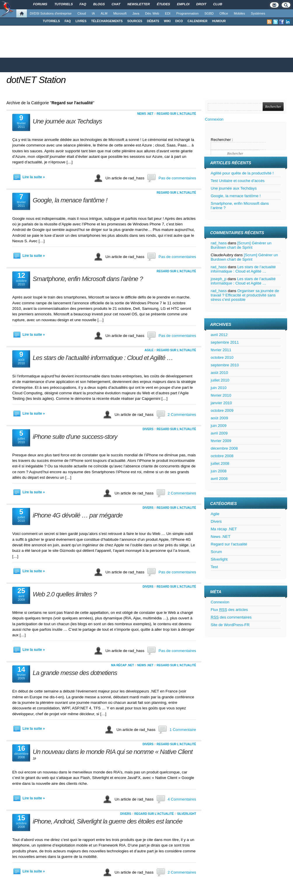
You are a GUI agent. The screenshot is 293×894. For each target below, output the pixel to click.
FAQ (67, 21)
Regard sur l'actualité (176, 113)
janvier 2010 (221, 403)
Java (135, 13)
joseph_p (218, 279)
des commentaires (231, 617)
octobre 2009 (222, 410)
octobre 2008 (222, 456)
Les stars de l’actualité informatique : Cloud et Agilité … (103, 357)
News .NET (145, 113)
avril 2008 (219, 478)
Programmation (187, 13)
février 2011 (221, 350)
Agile (149, 350)
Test (214, 567)
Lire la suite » (33, 177)
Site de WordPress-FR (230, 625)
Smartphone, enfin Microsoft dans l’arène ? (88, 278)
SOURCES (134, 21)
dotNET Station (36, 80)
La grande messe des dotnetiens (75, 672)
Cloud (81, 13)
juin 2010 (218, 388)
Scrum (216, 552)
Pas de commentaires (177, 178)
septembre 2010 (225, 365)
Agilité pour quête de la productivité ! (242, 173)
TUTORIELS (51, 21)
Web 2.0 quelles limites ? (65, 594)
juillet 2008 (220, 463)
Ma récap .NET (122, 665)
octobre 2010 (222, 357)
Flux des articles (229, 609)
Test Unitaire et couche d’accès (237, 181)
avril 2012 (219, 335)
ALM (104, 13)
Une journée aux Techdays (67, 121)
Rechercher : (222, 139)
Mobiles (239, 13)
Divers (147, 429)
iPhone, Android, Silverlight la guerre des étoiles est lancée (107, 821)
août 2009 (219, 418)
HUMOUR (219, 21)
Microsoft (119, 13)
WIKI (167, 21)
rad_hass (219, 243)
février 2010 (221, 395)
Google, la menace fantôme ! (70, 200)
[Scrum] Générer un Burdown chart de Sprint (241, 245)
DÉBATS (153, 21)
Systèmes (258, 13)
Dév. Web (152, 13)
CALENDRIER (197, 21)
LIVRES (81, 21)
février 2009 (221, 441)
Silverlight (186, 813)
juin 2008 (218, 471)
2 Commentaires (182, 414)
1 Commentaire (183, 729)
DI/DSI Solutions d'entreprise (50, 13)
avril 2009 (219, 433)
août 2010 (219, 372)
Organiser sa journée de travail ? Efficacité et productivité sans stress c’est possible (245, 295)
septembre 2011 (225, 342)
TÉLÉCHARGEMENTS (107, 21)
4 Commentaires (182, 799)
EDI (167, 13)
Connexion (214, 119)
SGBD (209, 13)
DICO (179, 21)
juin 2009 (218, 425)
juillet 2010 (220, 380)
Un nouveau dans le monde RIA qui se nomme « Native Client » (113, 755)
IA (93, 13)
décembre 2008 (224, 448)
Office (223, 13)
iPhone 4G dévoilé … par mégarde (78, 515)
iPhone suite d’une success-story (75, 436)
